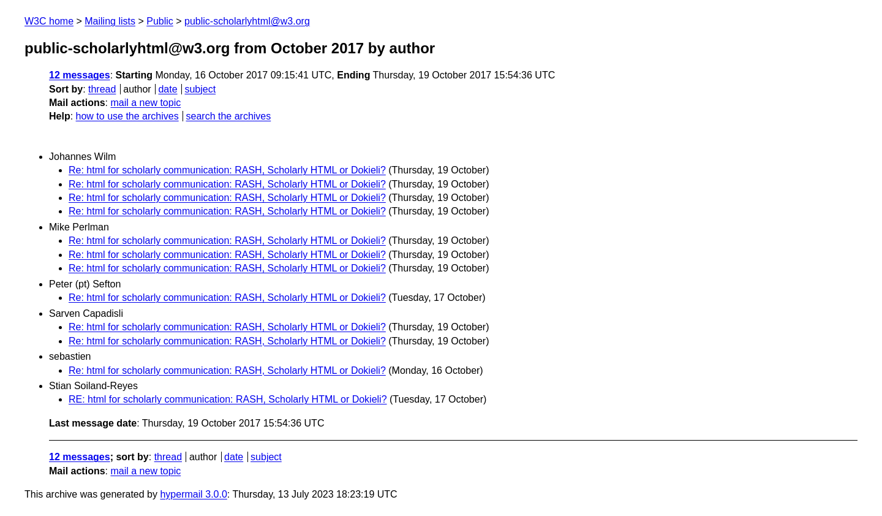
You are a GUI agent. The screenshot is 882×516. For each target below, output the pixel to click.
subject (200, 89)
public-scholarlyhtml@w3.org (247, 21)
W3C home (49, 21)
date (167, 89)
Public (159, 21)
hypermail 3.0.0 (193, 494)
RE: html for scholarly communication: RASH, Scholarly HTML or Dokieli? (228, 399)
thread (102, 89)
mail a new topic (145, 102)
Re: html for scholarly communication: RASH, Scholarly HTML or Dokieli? (227, 170)
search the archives (228, 116)
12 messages (79, 75)
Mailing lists (110, 21)
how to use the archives (127, 116)
